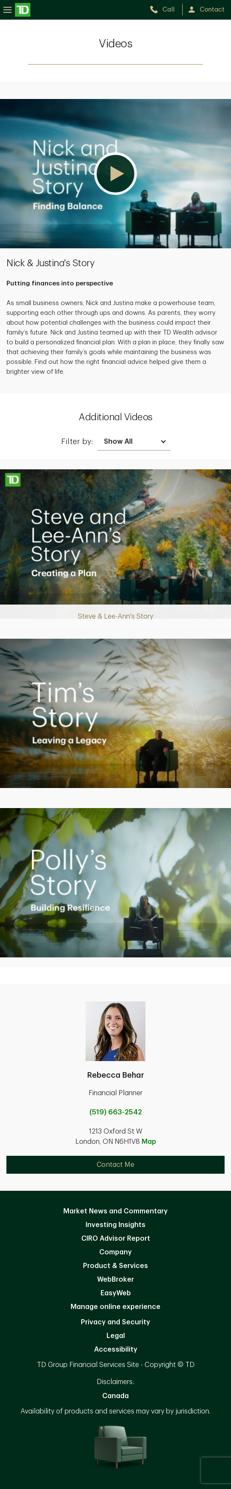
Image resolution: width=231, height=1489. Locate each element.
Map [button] (149, 1141)
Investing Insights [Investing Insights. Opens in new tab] (115, 1224)
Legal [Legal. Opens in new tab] (116, 1335)
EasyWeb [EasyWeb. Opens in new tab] (116, 1293)
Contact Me (115, 1164)
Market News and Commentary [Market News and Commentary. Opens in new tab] (115, 1211)
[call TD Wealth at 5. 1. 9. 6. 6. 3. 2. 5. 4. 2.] (165, 9)
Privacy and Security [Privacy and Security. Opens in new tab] (115, 1322)
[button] (115, 173)
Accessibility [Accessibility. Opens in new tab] (115, 1349)
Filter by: (77, 441)
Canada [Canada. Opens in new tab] (115, 1396)
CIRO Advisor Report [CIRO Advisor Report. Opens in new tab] (115, 1238)
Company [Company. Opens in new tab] (115, 1252)
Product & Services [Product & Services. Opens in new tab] (115, 1265)
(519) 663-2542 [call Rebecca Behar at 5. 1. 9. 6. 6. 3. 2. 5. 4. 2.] (115, 1112)
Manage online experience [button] (115, 1306)
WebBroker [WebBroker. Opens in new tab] (115, 1279)
